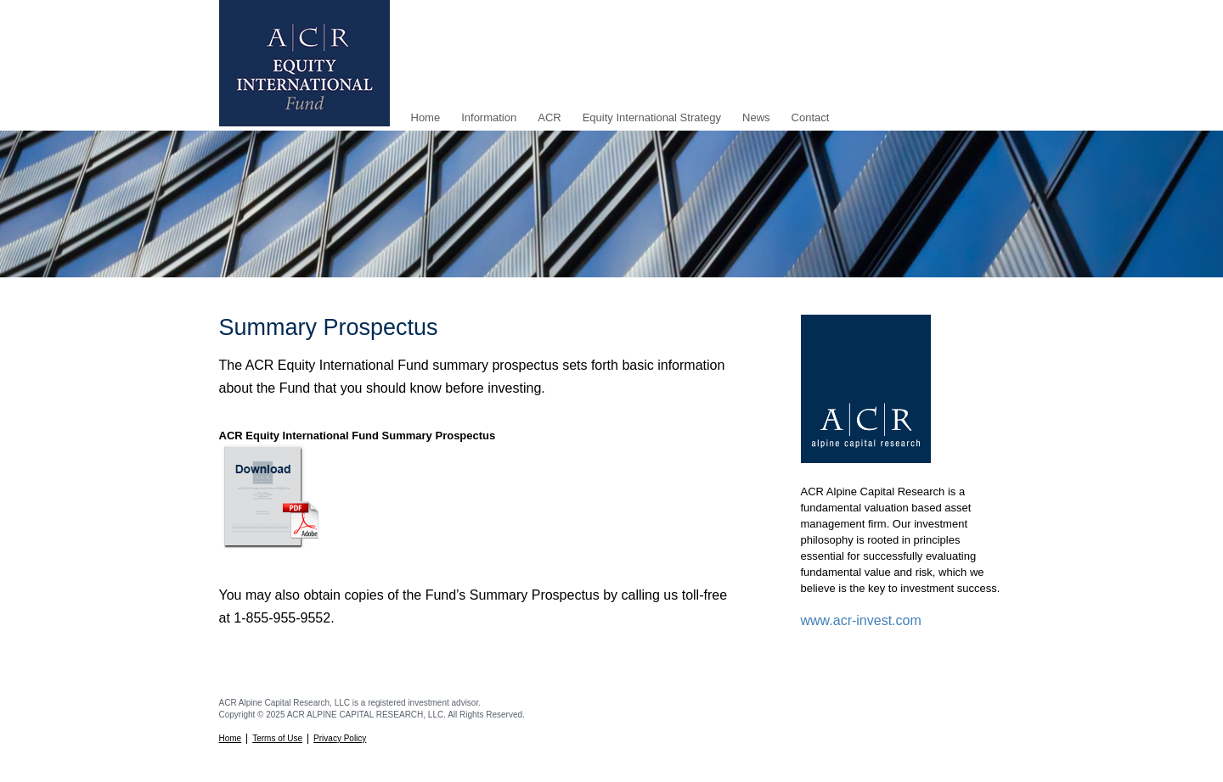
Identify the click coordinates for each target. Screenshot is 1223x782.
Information (488, 117)
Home (426, 117)
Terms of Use (277, 738)
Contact (811, 117)
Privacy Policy (339, 738)
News (756, 117)
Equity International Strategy (652, 117)
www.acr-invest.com (861, 620)
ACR (549, 117)
